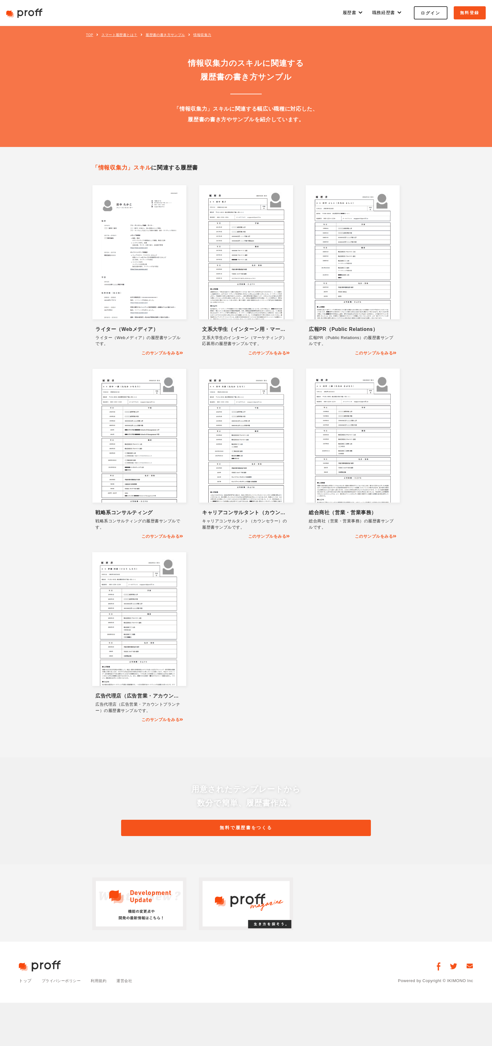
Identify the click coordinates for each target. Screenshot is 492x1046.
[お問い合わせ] (470, 967)
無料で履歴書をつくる (246, 828)
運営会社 (129, 982)
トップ (25, 982)
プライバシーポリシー (63, 982)
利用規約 (102, 982)
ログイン (430, 13)
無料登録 (469, 12)
